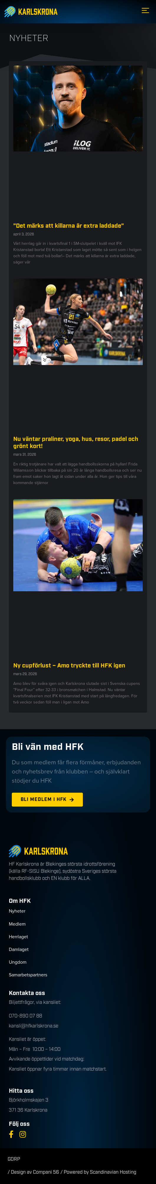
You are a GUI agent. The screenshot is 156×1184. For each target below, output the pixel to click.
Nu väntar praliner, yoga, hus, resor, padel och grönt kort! (75, 442)
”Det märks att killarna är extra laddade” (68, 226)
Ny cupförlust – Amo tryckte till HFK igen (69, 666)
